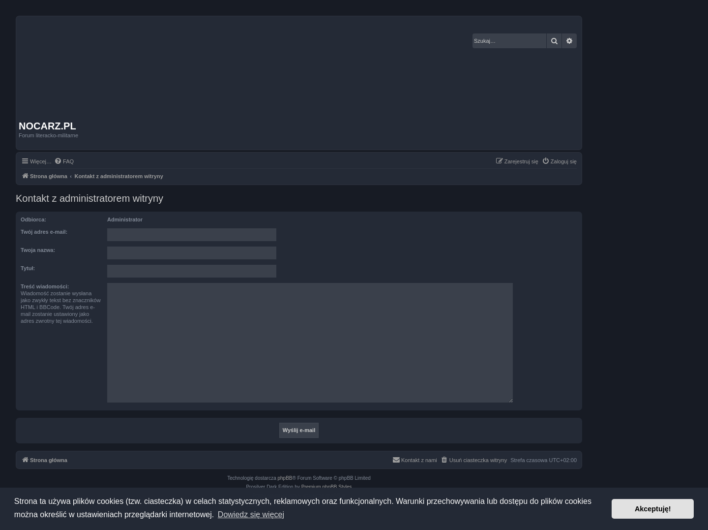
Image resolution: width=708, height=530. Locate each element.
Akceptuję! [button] (653, 509)
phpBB (285, 478)
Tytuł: (28, 268)
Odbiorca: (33, 219)
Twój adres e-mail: (44, 232)
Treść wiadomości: (45, 286)
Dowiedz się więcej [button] (251, 514)
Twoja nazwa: (38, 250)
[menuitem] (64, 161)
